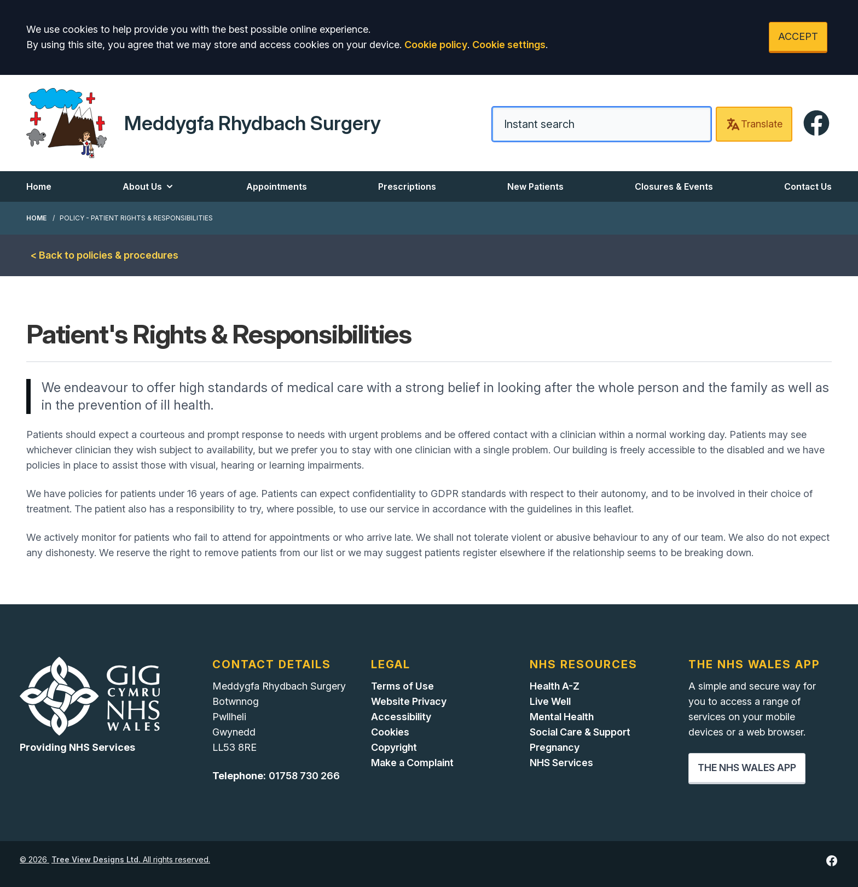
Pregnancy (554, 747)
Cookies (390, 732)
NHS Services (561, 762)
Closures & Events (674, 186)
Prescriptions (407, 186)
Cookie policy (435, 44)
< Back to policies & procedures (104, 255)
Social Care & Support (580, 732)
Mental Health (562, 716)
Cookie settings (509, 44)
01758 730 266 (304, 775)
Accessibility (401, 716)
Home (38, 186)
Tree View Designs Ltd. (96, 859)
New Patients (535, 186)
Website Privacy (409, 701)
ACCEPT (798, 36)
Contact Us (808, 186)
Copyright (394, 747)
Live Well (550, 701)
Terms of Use (402, 686)
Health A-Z (554, 686)
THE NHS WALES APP (747, 767)
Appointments (276, 186)
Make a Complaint (412, 762)
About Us (149, 186)
